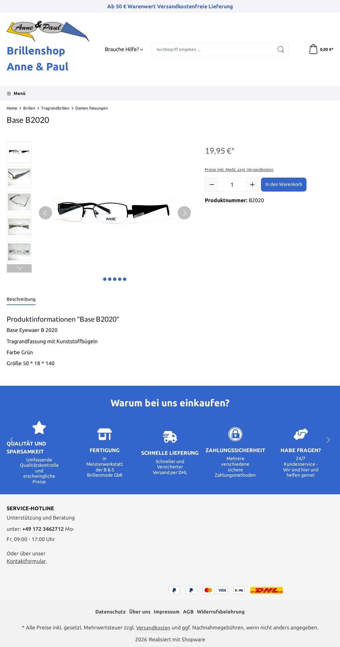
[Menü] (16, 93)
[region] (99, 212)
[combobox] (212, 49)
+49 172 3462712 (43, 529)
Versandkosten (153, 627)
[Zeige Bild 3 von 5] (115, 279)
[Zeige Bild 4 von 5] (120, 279)
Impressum (166, 611)
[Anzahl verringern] (211, 184)
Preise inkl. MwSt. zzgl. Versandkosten (239, 169)
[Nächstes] (184, 212)
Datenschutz (107, 611)
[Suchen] (281, 49)
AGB (188, 611)
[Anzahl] (232, 184)
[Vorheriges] (45, 212)
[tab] (21, 299)
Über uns (137, 611)
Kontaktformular (26, 561)
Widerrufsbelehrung (223, 611)
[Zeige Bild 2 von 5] (110, 279)
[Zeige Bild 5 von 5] (125, 279)
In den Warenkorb (283, 184)
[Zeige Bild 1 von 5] (105, 279)
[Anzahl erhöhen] (252, 184)
